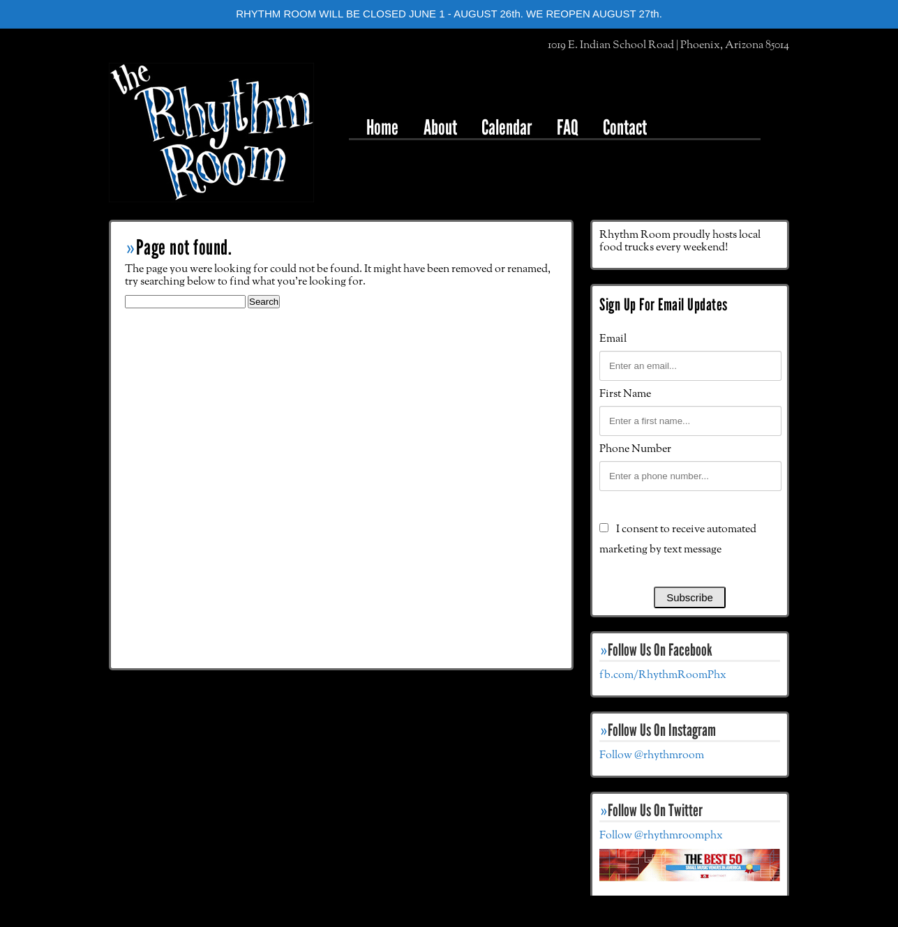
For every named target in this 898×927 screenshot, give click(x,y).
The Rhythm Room (211, 132)
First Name (625, 394)
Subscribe (689, 597)
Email (613, 339)
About (440, 127)
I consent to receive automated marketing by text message (677, 539)
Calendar (506, 127)
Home (382, 127)
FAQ (567, 127)
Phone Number (635, 449)
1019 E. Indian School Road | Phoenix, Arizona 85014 (668, 45)
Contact (625, 127)
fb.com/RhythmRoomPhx (662, 675)
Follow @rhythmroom (651, 755)
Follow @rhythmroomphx (661, 835)
